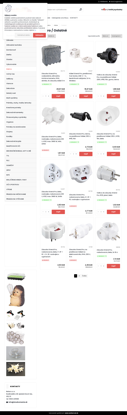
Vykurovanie (11, 64)
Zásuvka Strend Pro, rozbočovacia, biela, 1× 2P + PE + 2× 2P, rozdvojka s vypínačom (52, 253)
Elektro (9, 69)
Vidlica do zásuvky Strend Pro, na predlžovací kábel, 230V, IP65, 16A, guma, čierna (108, 77)
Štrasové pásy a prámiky (16, 117)
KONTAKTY (74, 18)
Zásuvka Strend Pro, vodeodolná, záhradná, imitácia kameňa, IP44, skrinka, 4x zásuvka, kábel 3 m (53, 77)
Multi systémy (11, 98)
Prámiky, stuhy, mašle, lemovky (18, 103)
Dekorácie (10, 88)
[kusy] (46, 96)
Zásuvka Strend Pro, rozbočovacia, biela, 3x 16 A (107, 251)
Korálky (9, 136)
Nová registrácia (116, 2)
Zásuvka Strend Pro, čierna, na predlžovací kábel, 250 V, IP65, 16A (80, 136)
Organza (9, 122)
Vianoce (9, 83)
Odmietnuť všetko (23, 35)
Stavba (9, 59)
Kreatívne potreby (13, 107)
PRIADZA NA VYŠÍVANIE (15, 199)
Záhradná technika (14, 45)
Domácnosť (11, 50)
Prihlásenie (104, 2)
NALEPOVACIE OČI (13, 146)
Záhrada (9, 40)
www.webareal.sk (71, 413)
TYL (7, 156)
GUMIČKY (10, 165)
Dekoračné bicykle (13, 141)
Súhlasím (39, 35)
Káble (56, 25)
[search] (81, 9)
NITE (8, 175)
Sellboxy (9, 79)
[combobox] (106, 36)
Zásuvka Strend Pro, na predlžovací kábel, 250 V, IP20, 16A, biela (108, 136)
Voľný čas (10, 74)
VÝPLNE (9, 189)
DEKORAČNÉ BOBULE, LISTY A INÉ (18, 151)
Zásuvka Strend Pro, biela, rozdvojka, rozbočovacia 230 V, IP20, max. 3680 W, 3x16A (53, 194)
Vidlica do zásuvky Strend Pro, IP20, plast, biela (107, 194)
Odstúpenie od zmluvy (60, 18)
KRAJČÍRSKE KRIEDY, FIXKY (16, 180)
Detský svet (11, 93)
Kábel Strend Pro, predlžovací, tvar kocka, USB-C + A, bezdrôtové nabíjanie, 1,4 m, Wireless (80, 77)
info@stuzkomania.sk (18, 402)
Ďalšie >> (84, 276)
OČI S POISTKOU (12, 184)
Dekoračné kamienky (14, 112)
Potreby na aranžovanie (15, 127)
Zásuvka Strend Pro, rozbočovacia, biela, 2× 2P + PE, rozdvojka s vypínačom (80, 197)
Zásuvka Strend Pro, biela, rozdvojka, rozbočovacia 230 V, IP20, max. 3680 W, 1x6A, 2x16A (53, 140)
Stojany (9, 132)
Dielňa (8, 55)
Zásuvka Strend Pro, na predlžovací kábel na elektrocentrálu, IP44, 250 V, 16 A (80, 253)
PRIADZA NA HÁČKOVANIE (16, 194)
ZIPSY (8, 170)
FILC (8, 160)
